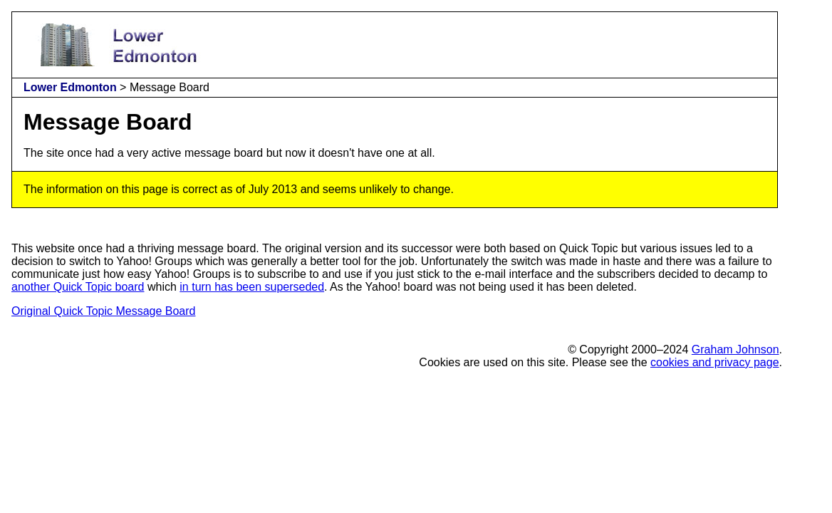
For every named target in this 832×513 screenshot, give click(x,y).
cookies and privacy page (714, 362)
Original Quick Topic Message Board (103, 311)
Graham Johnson (735, 349)
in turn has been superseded (252, 287)
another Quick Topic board (77, 287)
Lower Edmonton (70, 87)
